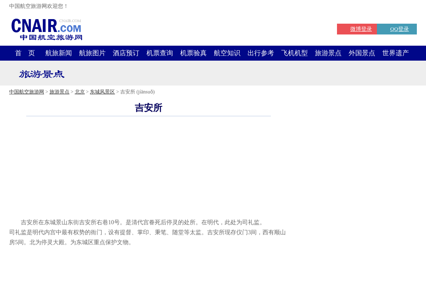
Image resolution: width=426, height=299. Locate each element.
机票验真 (193, 52)
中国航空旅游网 (26, 92)
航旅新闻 (58, 52)
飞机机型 (294, 52)
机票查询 (159, 52)
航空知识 (227, 52)
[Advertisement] (148, 205)
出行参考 (261, 52)
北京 (80, 92)
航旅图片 (92, 52)
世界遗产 (395, 52)
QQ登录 (399, 29)
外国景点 (362, 52)
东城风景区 (102, 92)
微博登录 (361, 29)
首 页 (25, 52)
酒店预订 (126, 52)
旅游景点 (328, 52)
